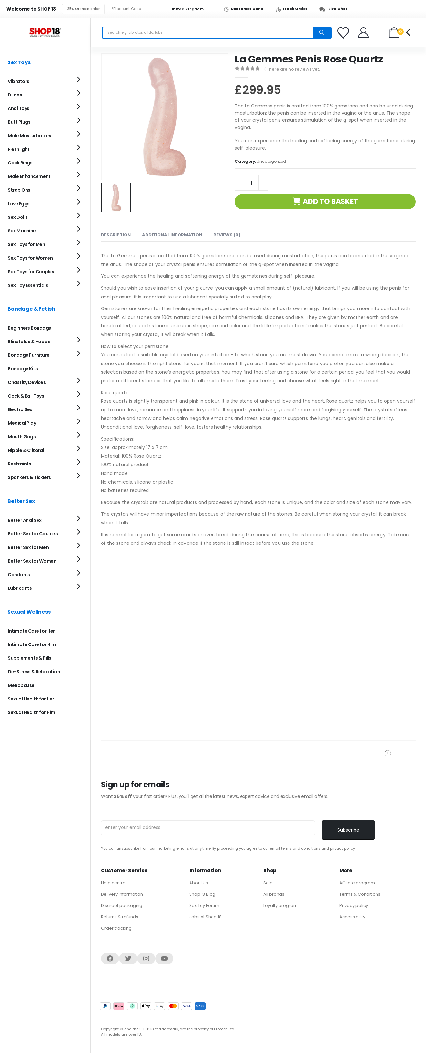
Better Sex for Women (32, 561)
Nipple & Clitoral (26, 450)
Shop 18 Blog (202, 894)
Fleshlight (18, 149)
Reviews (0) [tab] (226, 235)
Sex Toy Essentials (28, 285)
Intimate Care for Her (31, 631)
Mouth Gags (22, 436)
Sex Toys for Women (30, 258)
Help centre (113, 883)
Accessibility (352, 917)
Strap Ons (19, 190)
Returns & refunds (119, 917)
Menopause (21, 685)
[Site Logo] (45, 32)
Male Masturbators (29, 135)
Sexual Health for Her (31, 699)
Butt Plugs (19, 122)
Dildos (15, 95)
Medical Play (22, 423)
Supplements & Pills (29, 658)
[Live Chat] (335, 9)
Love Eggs (19, 203)
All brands (273, 894)
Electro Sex (20, 409)
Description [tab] (116, 235)
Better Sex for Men (28, 547)
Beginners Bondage (29, 328)
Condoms (19, 574)
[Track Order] (294, 9)
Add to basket (330, 201)
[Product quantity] (252, 183)
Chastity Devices (27, 382)
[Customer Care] (246, 9)
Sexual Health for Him (31, 712)
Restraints (19, 464)
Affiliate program (357, 883)
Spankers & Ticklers (29, 477)
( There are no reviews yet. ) (293, 69)
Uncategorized (271, 161)
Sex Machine (22, 231)
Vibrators (18, 81)
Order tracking (116, 928)
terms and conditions (301, 848)
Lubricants (20, 588)
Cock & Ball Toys (26, 396)
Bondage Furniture (28, 355)
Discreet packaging (121, 905)
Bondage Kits (23, 368)
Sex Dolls (18, 217)
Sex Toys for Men (26, 244)
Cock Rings (20, 163)
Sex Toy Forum (204, 905)
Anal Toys (18, 108)
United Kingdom (183, 9)
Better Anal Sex (25, 520)
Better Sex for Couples (33, 534)
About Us (198, 883)
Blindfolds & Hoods (29, 341)
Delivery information (122, 894)
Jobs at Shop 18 (205, 917)
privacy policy (342, 848)
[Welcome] (364, 32)
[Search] (322, 32)
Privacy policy (353, 905)
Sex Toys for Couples (31, 271)
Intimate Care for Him (32, 644)
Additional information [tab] (172, 235)
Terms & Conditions (359, 894)
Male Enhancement (29, 176)
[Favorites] (344, 33)
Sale (268, 883)
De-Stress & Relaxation (34, 671)
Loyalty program (280, 905)
